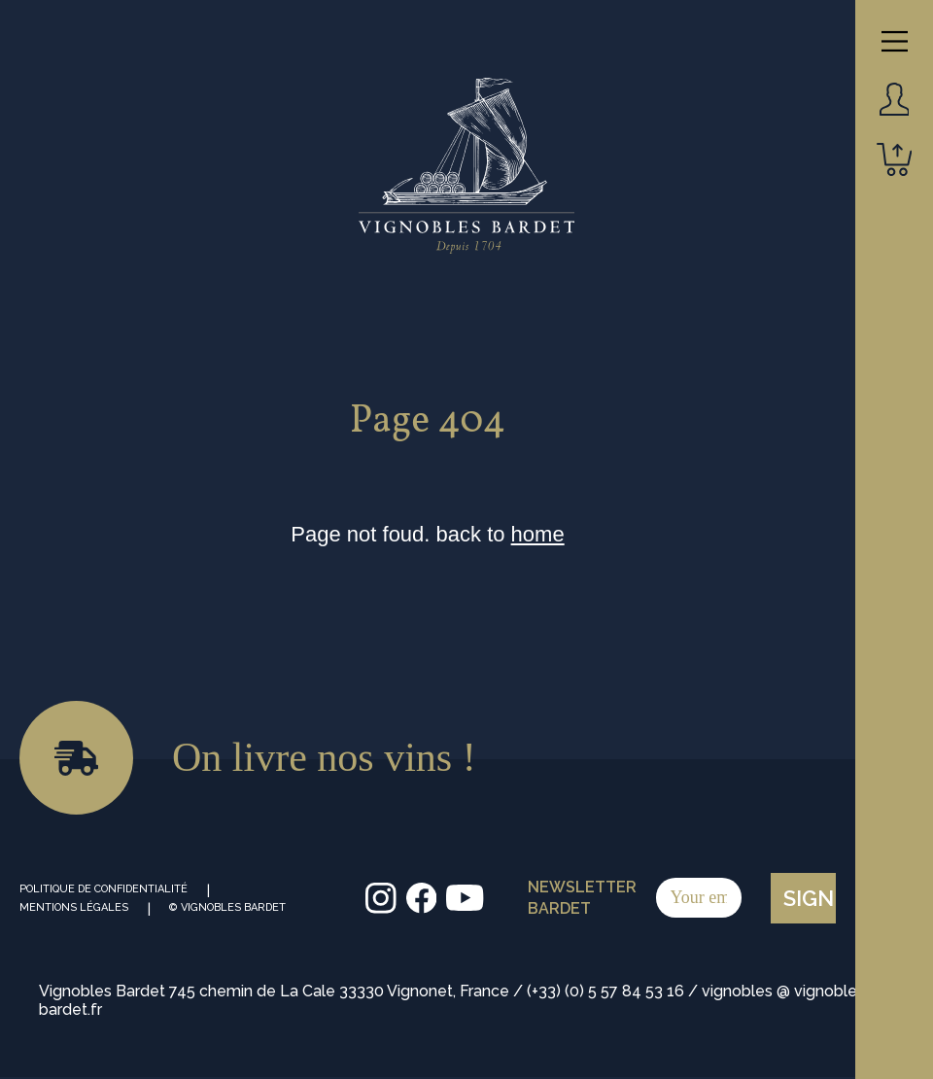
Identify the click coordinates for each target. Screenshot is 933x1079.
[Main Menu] (894, 41)
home (538, 534)
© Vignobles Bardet (227, 907)
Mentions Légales (73, 907)
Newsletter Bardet (635, 898)
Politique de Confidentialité (103, 889)
